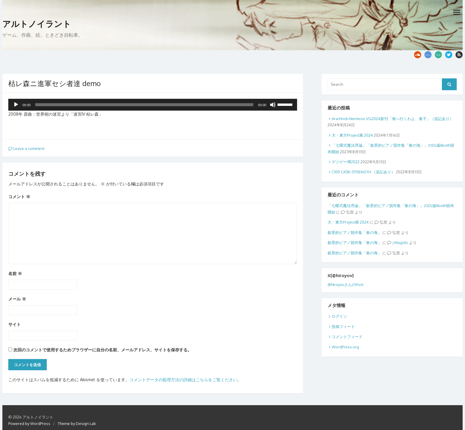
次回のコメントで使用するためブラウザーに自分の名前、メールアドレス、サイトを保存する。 (102, 349)
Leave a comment (26, 148)
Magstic (401, 242)
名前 (15, 273)
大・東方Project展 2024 (352, 135)
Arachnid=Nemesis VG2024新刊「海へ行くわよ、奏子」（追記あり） (392, 118)
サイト (14, 324)
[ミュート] (273, 105)
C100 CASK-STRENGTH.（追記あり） (363, 171)
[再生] (16, 105)
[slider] (144, 104)
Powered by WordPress (29, 423)
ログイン (339, 316)
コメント (19, 196)
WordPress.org (345, 347)
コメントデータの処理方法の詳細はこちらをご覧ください (183, 379)
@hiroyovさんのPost (345, 284)
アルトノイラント (36, 24)
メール (17, 298)
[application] (152, 105)
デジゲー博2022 (346, 161)
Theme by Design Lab (77, 423)
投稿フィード (343, 326)
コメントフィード (347, 336)
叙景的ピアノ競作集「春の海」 (354, 232)
